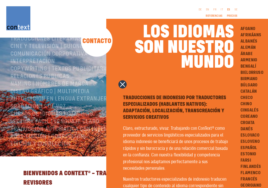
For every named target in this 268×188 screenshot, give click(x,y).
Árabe (246, 53)
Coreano (248, 115)
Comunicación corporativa (49, 74)
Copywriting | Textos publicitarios (61, 89)
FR (215, 9)
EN (208, 9)
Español (248, 147)
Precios (232, 15)
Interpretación (32, 81)
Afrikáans (250, 34)
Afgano (247, 28)
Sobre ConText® (32, 44)
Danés (246, 128)
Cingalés (249, 109)
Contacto (97, 42)
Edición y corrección (40, 164)
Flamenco (250, 172)
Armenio (248, 59)
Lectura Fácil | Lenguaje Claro (54, 141)
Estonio (248, 153)
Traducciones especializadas (52, 51)
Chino (245, 103)
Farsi (245, 159)
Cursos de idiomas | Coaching (51, 134)
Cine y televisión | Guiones (48, 66)
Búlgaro (248, 84)
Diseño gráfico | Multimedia (50, 111)
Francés (248, 178)
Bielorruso (251, 71)
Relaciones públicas (39, 96)
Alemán (247, 46)
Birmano (248, 78)
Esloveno (249, 140)
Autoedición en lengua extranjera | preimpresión (82, 119)
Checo (246, 97)
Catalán (248, 90)
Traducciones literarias (46, 59)
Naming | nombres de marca (49, 104)
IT (222, 9)
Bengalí (248, 65)
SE (236, 9)
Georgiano (250, 184)
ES (229, 9)
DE (200, 9)
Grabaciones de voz (38, 127)
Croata (247, 122)
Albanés (248, 40)
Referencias (214, 15)
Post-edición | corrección (47, 157)
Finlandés (250, 165)
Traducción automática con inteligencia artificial (84, 149)
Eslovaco (249, 134)
